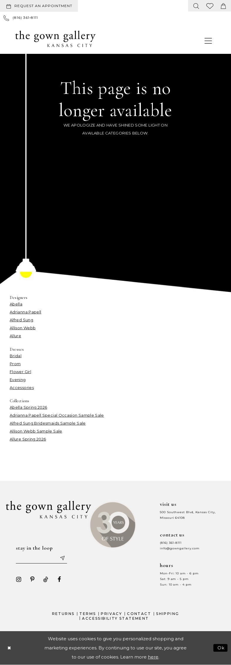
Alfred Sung (21, 319)
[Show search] (196, 5)
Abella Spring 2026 (28, 407)
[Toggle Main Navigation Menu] (208, 40)
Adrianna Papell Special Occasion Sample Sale (57, 415)
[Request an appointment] (39, 6)
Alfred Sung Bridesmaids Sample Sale (48, 423)
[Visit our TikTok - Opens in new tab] (45, 579)
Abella (16, 304)
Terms (87, 613)
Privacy (111, 613)
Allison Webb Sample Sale (36, 431)
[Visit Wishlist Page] (210, 5)
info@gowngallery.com (179, 548)
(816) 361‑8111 (171, 543)
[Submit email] (62, 558)
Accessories (22, 387)
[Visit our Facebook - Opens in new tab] (59, 579)
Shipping (167, 613)
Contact (139, 613)
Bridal (15, 355)
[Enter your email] (41, 558)
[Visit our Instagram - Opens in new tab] (18, 579)
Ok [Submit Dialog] (221, 648)
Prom (15, 363)
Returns (63, 613)
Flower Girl (20, 371)
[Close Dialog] (9, 648)
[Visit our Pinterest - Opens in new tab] (32, 579)
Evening (18, 379)
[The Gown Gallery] (55, 39)
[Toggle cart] (223, 5)
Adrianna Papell (25, 312)
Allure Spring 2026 (28, 439)
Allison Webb (23, 327)
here (153, 657)
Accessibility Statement (115, 618)
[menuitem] (40, 6)
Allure (15, 335)
